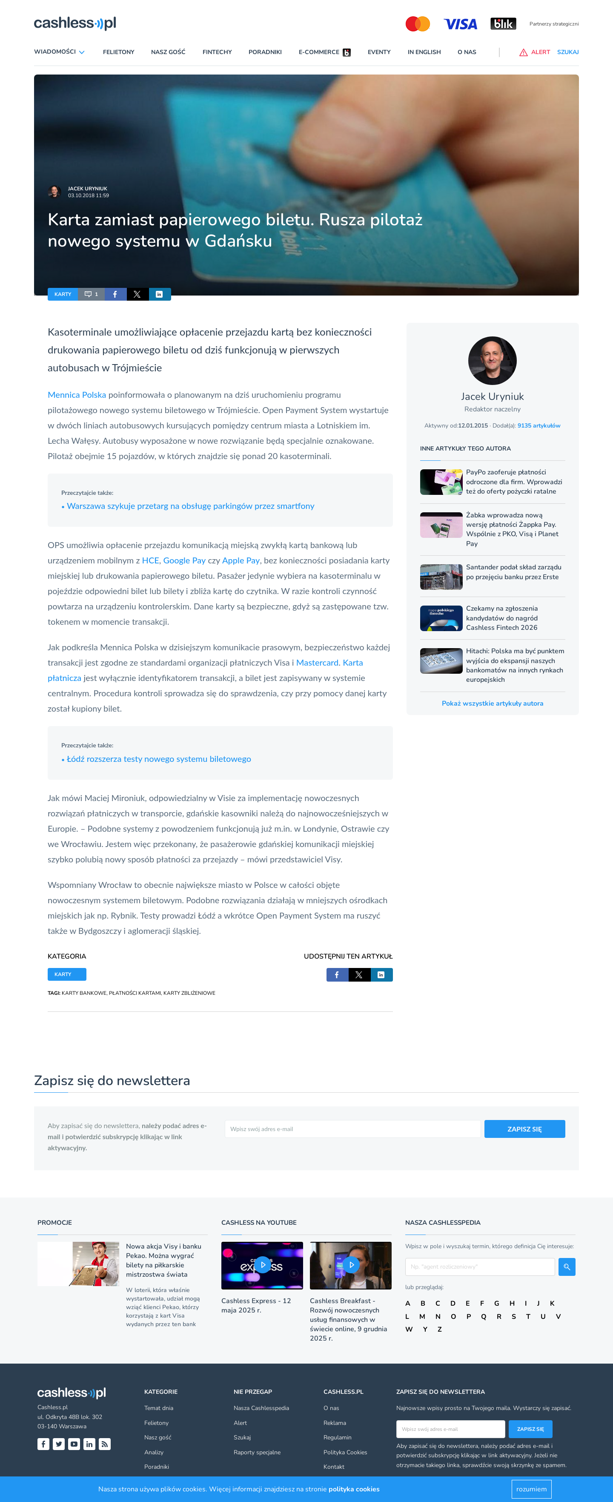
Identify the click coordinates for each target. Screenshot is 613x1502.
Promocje (54, 1222)
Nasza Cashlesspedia (261, 1408)
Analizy (153, 1452)
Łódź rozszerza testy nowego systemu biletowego (156, 758)
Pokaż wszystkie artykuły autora (493, 703)
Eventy (379, 52)
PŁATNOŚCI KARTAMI (135, 993)
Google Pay (184, 560)
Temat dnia (158, 1408)
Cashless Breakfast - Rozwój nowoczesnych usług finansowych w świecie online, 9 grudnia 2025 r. (348, 1319)
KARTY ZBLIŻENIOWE (189, 993)
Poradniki (265, 52)
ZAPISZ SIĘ (525, 1129)
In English (424, 52)
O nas (467, 52)
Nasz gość (168, 52)
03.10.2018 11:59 (88, 195)
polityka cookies (354, 1489)
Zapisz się (530, 1429)
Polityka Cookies (345, 1452)
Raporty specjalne (257, 1452)
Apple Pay (241, 560)
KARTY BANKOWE (84, 993)
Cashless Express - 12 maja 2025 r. (256, 1305)
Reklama (335, 1423)
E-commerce (319, 52)
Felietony (119, 52)
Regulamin (338, 1437)
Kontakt (334, 1467)
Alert (240, 1423)
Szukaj (242, 1437)
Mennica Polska (77, 394)
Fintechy (217, 52)
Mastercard (317, 662)
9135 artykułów (539, 426)
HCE (150, 560)
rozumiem (531, 1489)
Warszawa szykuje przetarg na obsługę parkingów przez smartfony (188, 505)
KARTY (62, 294)
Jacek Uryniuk (87, 188)
